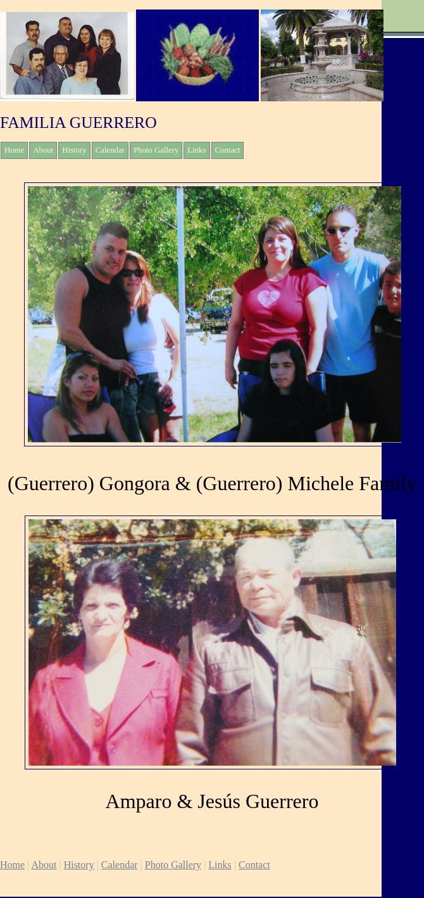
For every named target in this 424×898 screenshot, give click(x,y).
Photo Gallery (156, 150)
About (43, 150)
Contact (227, 150)
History (74, 150)
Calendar (110, 150)
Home (14, 150)
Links (196, 150)
